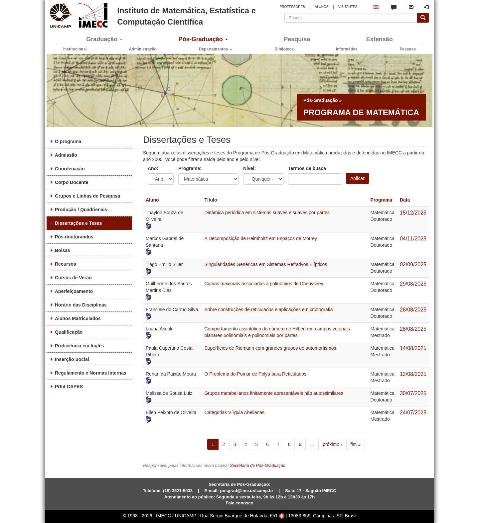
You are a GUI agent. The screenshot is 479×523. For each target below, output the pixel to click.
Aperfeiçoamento (74, 291)
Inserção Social (72, 359)
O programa (68, 141)
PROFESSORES (292, 7)
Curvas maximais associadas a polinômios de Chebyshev (263, 283)
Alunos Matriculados (78, 318)
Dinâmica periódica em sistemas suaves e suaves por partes (267, 212)
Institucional (75, 49)
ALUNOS (321, 7)
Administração (143, 49)
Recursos (65, 264)
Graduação (104, 39)
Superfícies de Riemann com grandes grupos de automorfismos (270, 348)
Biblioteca (283, 49)
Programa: (190, 168)
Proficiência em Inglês (79, 345)
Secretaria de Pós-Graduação (257, 465)
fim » (356, 444)
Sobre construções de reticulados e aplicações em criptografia (268, 309)
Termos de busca (307, 168)
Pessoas (407, 49)
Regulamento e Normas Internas (90, 373)
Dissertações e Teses (78, 223)
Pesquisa (297, 39)
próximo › (332, 444)
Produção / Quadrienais (81, 209)
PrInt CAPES (69, 386)
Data (405, 200)
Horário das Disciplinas (81, 304)
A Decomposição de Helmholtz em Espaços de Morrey (260, 238)
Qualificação (68, 332)
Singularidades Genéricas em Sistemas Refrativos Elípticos (265, 264)
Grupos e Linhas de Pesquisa (87, 196)
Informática (347, 49)
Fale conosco (239, 502)
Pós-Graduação (203, 39)
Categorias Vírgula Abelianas (234, 412)
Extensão (379, 39)
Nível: (249, 168)
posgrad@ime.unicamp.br (246, 490)
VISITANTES (348, 7)
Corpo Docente (71, 182)
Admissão (66, 155)
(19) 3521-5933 (178, 490)
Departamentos (216, 49)
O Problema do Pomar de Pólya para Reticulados (255, 374)
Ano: (153, 168)
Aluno (152, 200)
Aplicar (357, 178)
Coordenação (69, 168)
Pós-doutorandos (74, 236)
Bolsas (62, 250)
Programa (381, 200)
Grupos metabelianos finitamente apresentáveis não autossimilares (273, 393)
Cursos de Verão (73, 277)
